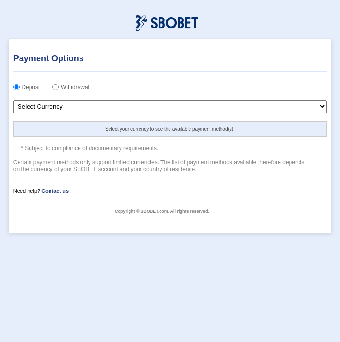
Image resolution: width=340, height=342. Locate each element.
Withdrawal (75, 87)
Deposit (31, 87)
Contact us (55, 191)
